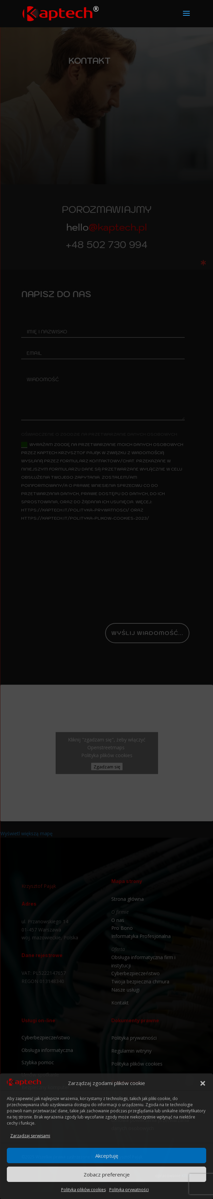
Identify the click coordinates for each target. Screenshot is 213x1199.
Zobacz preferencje (107, 1174)
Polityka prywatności (129, 1190)
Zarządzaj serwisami (30, 1136)
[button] (202, 1083)
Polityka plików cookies (83, 1190)
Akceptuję (106, 1155)
